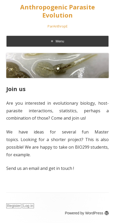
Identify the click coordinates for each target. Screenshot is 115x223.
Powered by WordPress (87, 213)
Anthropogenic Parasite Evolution (57, 11)
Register (14, 206)
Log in (28, 206)
